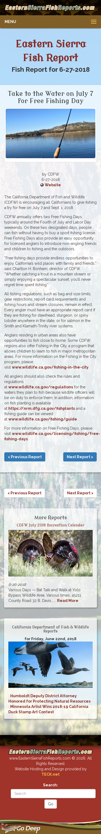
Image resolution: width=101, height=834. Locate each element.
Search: (50, 785)
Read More (67, 600)
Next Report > (80, 457)
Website (53, 185)
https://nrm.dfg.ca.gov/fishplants (41, 408)
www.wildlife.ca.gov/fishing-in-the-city (50, 367)
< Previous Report (25, 457)
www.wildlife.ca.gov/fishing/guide (42, 419)
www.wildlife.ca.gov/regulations (40, 387)
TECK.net (50, 774)
